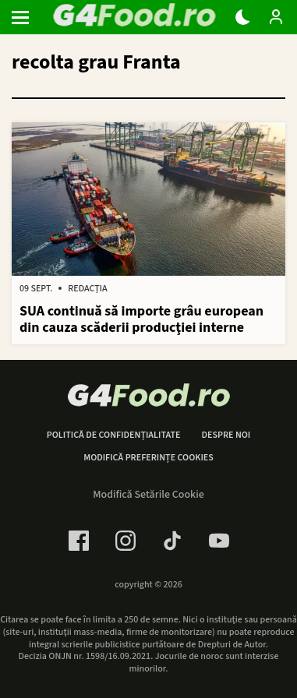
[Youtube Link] (219, 540)
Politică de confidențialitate (114, 435)
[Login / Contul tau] (276, 17)
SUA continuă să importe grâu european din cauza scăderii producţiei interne (141, 320)
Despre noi (225, 435)
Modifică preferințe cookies (148, 458)
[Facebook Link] (78, 540)
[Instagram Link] (125, 540)
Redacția (87, 289)
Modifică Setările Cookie (148, 494)
